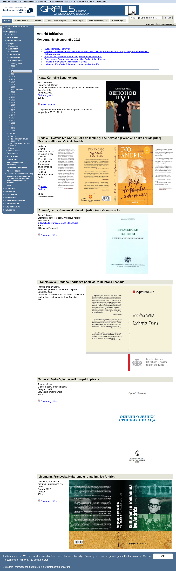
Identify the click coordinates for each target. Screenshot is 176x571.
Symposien (15, 54)
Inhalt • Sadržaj (48, 104)
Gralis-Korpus (77, 21)
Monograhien (16, 63)
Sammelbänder (17, 89)
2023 (13, 69)
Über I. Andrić (14, 151)
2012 (13, 123)
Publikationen (101, 2)
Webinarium (15, 57)
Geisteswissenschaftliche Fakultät (27, 2)
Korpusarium (11, 194)
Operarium (10, 188)
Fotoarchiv (10, 191)
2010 (13, 128)
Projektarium (78, 2)
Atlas (9, 186)
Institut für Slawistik (54, 2)
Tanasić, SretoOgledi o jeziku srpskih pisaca (65, 61)
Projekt (11, 43)
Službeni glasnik (45, 95)
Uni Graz (6, 2)
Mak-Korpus (12, 156)
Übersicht (11, 35)
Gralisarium (10, 197)
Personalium (13, 46)
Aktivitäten (13, 49)
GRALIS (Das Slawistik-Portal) (20, 174)
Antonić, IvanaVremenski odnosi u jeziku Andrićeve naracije (73, 56)
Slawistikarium (12, 204)
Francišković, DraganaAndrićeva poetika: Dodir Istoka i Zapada (75, 59)
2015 (13, 115)
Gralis (67, 2)
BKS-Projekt (12, 37)
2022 (13, 100)
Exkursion (14, 136)
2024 (13, 95)
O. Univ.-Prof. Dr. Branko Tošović (16, 28)
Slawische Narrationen (17, 168)
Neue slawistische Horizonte (15, 164)
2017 (13, 110)
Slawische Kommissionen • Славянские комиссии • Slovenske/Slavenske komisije (19, 179)
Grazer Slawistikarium (15, 201)
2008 (13, 87)
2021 (13, 74)
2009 (13, 131)
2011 (13, 125)
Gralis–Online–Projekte (56, 21)
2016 (13, 82)
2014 (13, 84)
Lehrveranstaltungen (98, 21)
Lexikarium (12, 159)
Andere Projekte (14, 171)
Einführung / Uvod (49, 235)
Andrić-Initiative (14, 41)
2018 (13, 79)
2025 (13, 66)
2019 (13, 105)
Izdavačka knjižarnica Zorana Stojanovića (58, 223)
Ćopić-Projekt (13, 153)
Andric (89, 2)
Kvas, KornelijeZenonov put (57, 49)
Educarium (10, 210)
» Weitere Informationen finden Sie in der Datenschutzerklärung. (37, 567)
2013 (13, 120)
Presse (11, 148)
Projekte (37, 21)
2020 (13, 77)
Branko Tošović (21, 21)
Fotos (12, 133)
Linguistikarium (12, 207)
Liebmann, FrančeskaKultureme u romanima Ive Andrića (71, 64)
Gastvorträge (117, 21)
